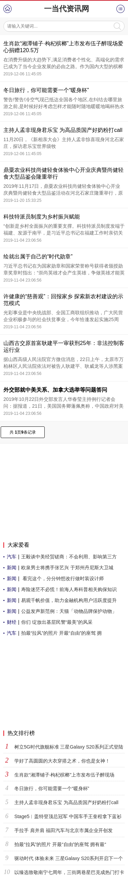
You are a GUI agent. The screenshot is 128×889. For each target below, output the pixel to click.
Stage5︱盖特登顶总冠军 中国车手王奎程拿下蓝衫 (68, 816)
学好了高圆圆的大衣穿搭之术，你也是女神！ (62, 761)
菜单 (120, 9)
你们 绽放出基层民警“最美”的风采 (57, 622)
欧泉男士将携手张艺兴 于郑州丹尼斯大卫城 (67, 567)
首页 (7, 9)
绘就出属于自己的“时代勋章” (38, 256)
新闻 (11, 567)
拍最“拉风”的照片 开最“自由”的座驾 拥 (61, 633)
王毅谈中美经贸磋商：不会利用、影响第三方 (69, 556)
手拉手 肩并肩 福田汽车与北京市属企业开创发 (63, 830)
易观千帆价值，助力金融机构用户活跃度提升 (69, 600)
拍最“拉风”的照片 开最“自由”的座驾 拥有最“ (60, 844)
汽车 (11, 556)
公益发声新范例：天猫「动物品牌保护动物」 (69, 611)
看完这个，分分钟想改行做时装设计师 (62, 578)
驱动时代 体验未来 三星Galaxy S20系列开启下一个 (68, 858)
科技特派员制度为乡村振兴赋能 (41, 217)
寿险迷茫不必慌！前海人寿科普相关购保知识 (69, 589)
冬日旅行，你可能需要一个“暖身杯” (46, 90)
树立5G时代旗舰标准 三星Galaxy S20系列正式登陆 (68, 747)
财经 (11, 622)
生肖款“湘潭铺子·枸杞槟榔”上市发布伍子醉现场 (64, 775)
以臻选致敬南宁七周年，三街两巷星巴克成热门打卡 (69, 872)
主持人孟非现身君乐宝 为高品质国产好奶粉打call (62, 130)
